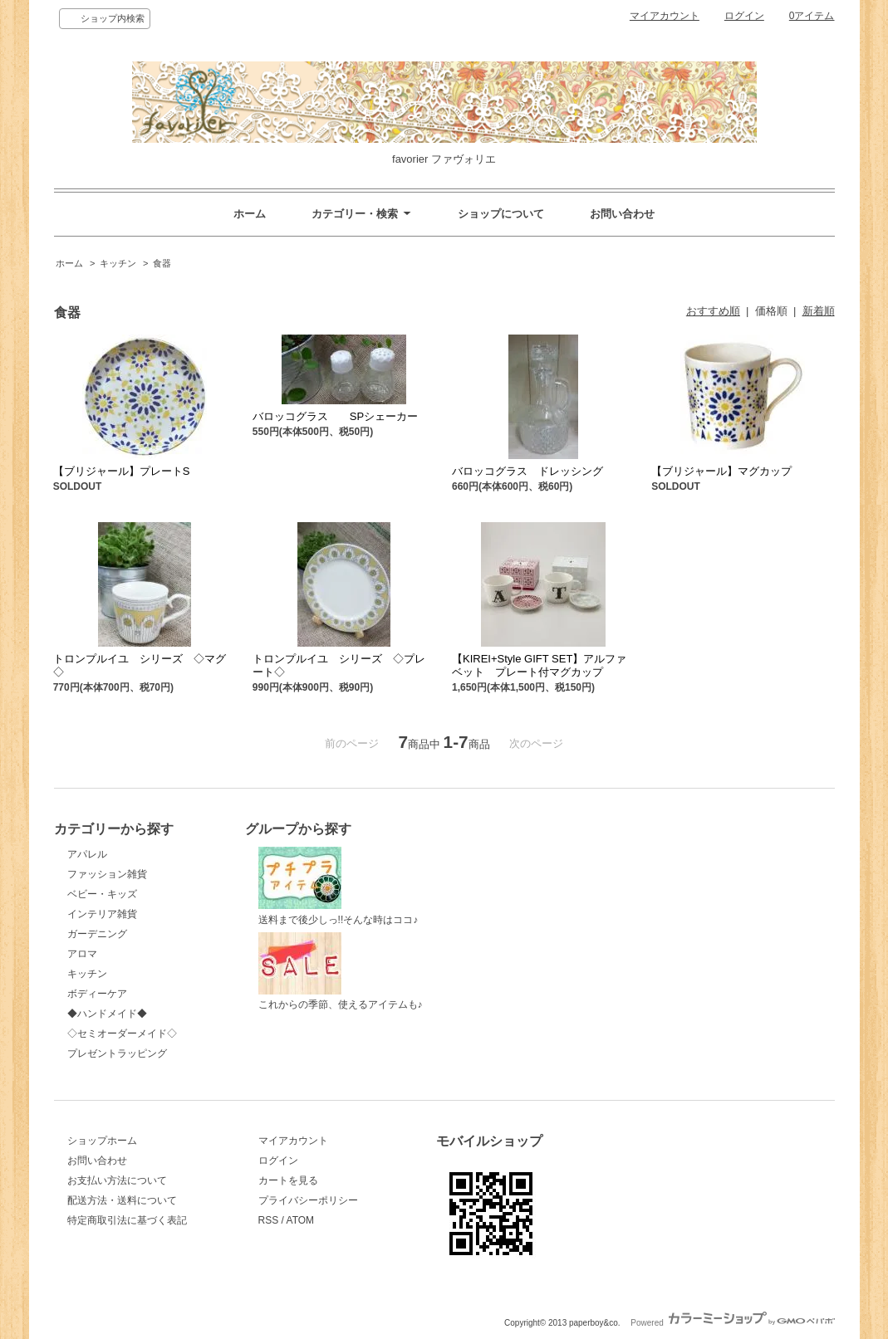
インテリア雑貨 (102, 914)
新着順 (818, 311)
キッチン (118, 263)
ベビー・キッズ (102, 894)
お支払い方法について (117, 1180)
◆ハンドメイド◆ (107, 1013)
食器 (162, 263)
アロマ (82, 954)
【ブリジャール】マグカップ (721, 471)
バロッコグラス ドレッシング (527, 471)
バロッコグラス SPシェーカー (335, 416)
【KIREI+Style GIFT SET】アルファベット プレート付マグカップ (539, 665)
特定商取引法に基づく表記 (127, 1220)
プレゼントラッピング (117, 1053)
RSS (268, 1220)
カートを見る (288, 1180)
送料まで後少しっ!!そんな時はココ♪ (338, 886)
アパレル (87, 854)
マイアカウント (664, 16)
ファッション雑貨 (107, 874)
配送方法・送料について (122, 1200)
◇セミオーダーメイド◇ (122, 1033)
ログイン (744, 16)
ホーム (249, 214)
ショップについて (501, 214)
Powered (732, 1322)
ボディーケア (97, 993)
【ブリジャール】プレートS (121, 471)
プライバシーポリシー (308, 1200)
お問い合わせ (622, 214)
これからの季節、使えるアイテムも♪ (340, 971)
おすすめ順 (713, 311)
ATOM (301, 1220)
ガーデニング (97, 934)
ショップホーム (102, 1140)
